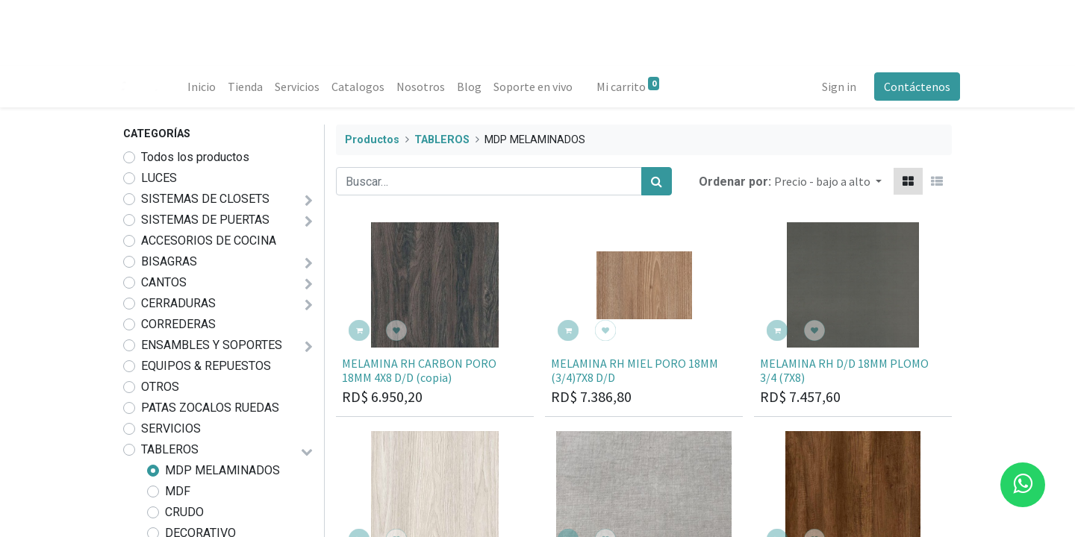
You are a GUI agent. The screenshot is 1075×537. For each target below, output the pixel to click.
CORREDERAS (178, 324)
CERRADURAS (178, 303)
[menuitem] (209, 86)
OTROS (160, 387)
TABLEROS (170, 449)
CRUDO (184, 512)
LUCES (159, 178)
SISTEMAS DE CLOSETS (205, 199)
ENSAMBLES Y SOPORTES (211, 345)
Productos (372, 140)
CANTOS (164, 282)
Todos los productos (195, 157)
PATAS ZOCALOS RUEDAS (210, 408)
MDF (177, 491)
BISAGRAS (169, 261)
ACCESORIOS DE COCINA (208, 240)
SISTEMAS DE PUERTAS (205, 220)
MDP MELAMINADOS (222, 470)
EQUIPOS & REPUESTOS (206, 366)
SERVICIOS (171, 428)
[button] (828, 181)
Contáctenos (909, 86)
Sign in (831, 86)
